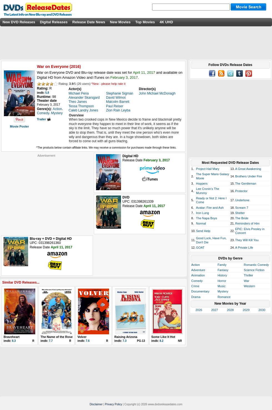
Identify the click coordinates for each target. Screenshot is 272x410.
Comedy (197, 280)
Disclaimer (96, 404)
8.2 (161, 340)
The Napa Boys (206, 218)
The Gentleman (245, 183)
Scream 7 (241, 207)
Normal (201, 223)
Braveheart (11, 336)
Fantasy (223, 270)
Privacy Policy (113, 404)
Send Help (203, 231)
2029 (246, 310)
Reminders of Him (247, 223)
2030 (261, 310)
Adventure (198, 270)
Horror (222, 280)
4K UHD (166, 22)
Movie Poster (19, 126)
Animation (198, 275)
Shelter (240, 213)
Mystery (223, 291)
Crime (195, 286)
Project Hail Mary (207, 168)
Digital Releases (54, 22)
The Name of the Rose (57, 336)
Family (222, 264)
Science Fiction (254, 270)
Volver (82, 336)
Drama (195, 297)
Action (195, 264)
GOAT (200, 247)
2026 (198, 310)
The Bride (241, 218)
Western (249, 286)
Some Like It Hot (163, 336)
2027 (214, 310)
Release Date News (88, 22)
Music (222, 286)
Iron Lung (202, 213)
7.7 (51, 340)
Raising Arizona (125, 336)
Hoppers (202, 183)
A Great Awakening (248, 168)
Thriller (248, 275)
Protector (241, 191)
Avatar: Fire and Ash (209, 207)
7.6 (88, 340)
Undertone (242, 200)
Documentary (200, 291)
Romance (224, 297)
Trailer (44, 119)
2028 (230, 310)
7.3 (125, 340)
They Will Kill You (246, 240)
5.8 (47, 92)
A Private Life (244, 247)
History (222, 275)
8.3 (14, 340)
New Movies (120, 22)
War (246, 280)
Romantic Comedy (256, 264)
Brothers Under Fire (248, 176)
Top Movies (145, 22)
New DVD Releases (18, 22)
